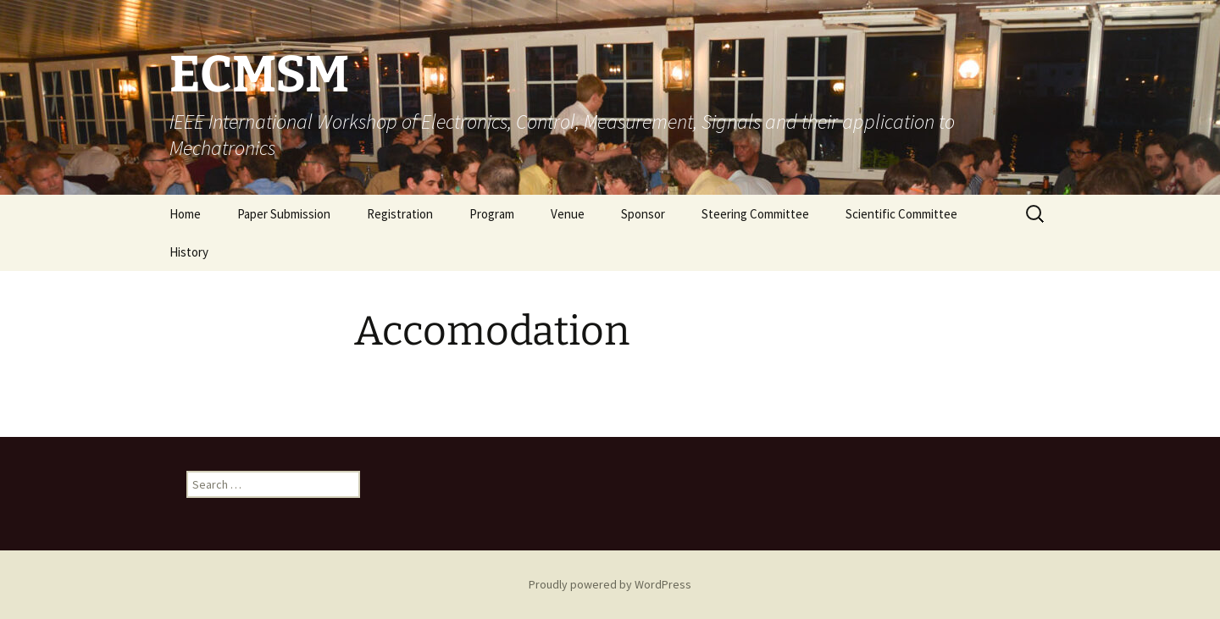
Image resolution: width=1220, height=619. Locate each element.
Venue (568, 214)
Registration (400, 214)
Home (185, 214)
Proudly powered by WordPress (610, 584)
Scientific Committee (901, 214)
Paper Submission (283, 214)
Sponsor (643, 214)
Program (491, 214)
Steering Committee (755, 214)
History (188, 252)
